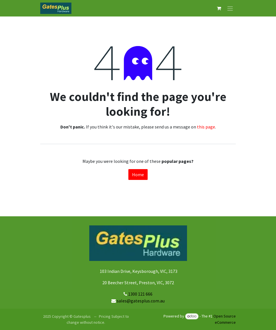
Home (138, 174)
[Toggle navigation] (230, 8)
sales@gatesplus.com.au (141, 301)
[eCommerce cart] (218, 8)
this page (206, 127)
